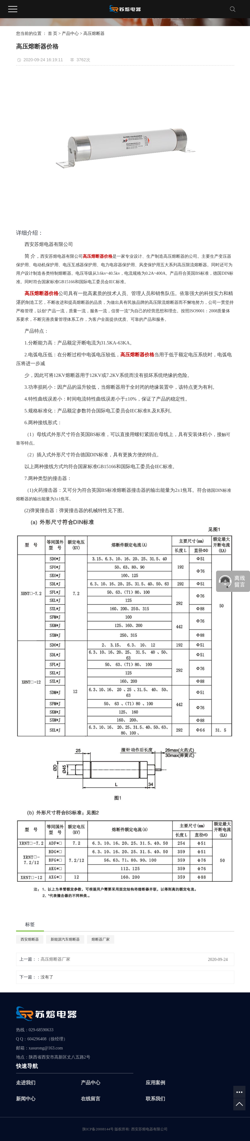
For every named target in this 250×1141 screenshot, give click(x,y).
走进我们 (25, 1082)
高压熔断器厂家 (55, 959)
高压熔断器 (94, 33)
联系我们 (155, 1098)
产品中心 (70, 33)
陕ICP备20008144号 (98, 1129)
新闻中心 (25, 1098)
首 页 (53, 33)
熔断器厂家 (101, 939)
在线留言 (90, 1098)
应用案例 (155, 1082)
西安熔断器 (30, 939)
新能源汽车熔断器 (65, 939)
